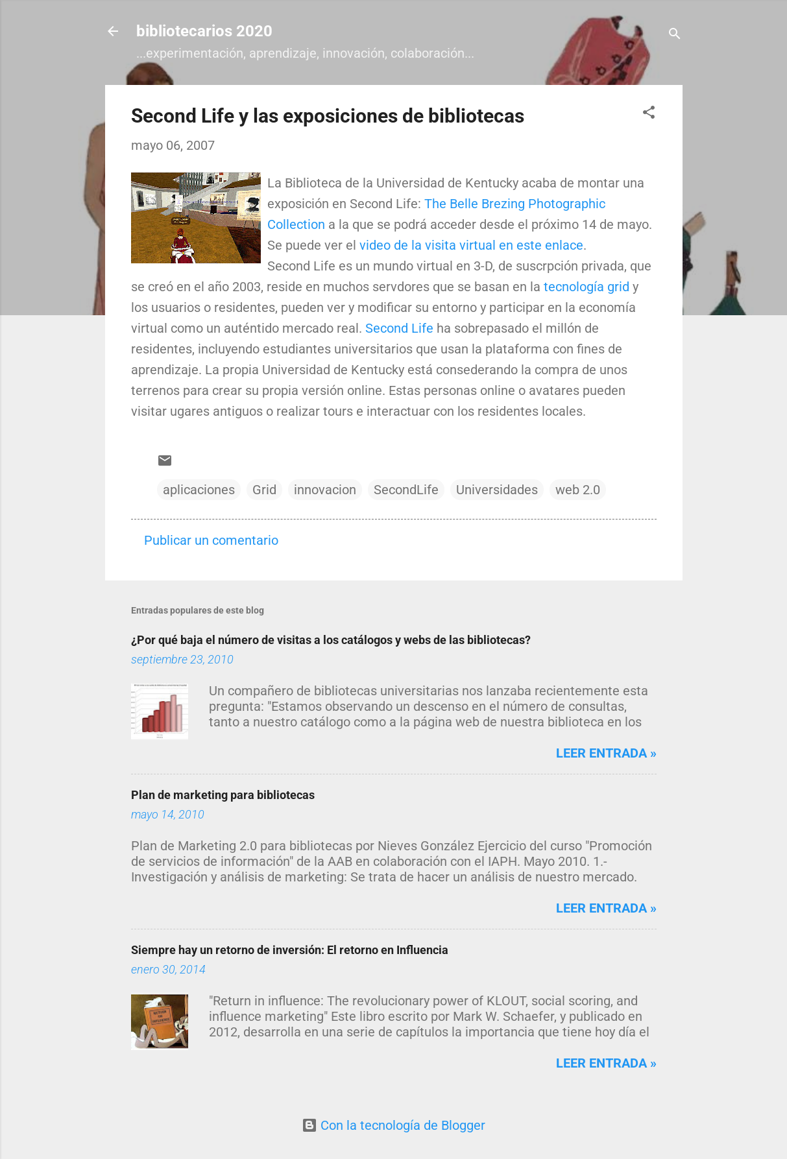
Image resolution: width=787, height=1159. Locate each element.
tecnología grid (586, 286)
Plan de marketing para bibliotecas (223, 795)
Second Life (399, 328)
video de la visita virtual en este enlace (471, 245)
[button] (649, 113)
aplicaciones (199, 489)
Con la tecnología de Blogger (393, 1125)
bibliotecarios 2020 (204, 31)
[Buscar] (675, 35)
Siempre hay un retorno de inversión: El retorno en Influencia (289, 950)
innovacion (325, 489)
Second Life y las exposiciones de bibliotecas (327, 115)
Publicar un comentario (211, 540)
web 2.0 (577, 489)
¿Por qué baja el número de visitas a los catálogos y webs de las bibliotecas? (331, 640)
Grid (264, 489)
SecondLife (406, 489)
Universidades (497, 489)
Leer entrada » (606, 753)
